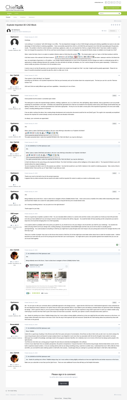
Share (104, 30)
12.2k (12, 87)
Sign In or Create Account (112, 7)
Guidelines (23, 17)
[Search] (107, 13)
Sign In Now (63, 383)
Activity (16, 13)
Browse (9, 14)
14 (14, 48)
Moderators (32, 17)
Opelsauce (17, 30)
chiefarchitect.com (99, 2)
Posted (31, 37)
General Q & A (27, 31)
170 (16, 225)
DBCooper (15, 213)
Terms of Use (58, 398)
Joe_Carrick (14, 75)
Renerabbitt (14, 324)
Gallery (15, 17)
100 (17, 87)
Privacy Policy (67, 398)
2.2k (12, 225)
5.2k (13, 336)
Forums (8, 17)
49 (17, 336)
